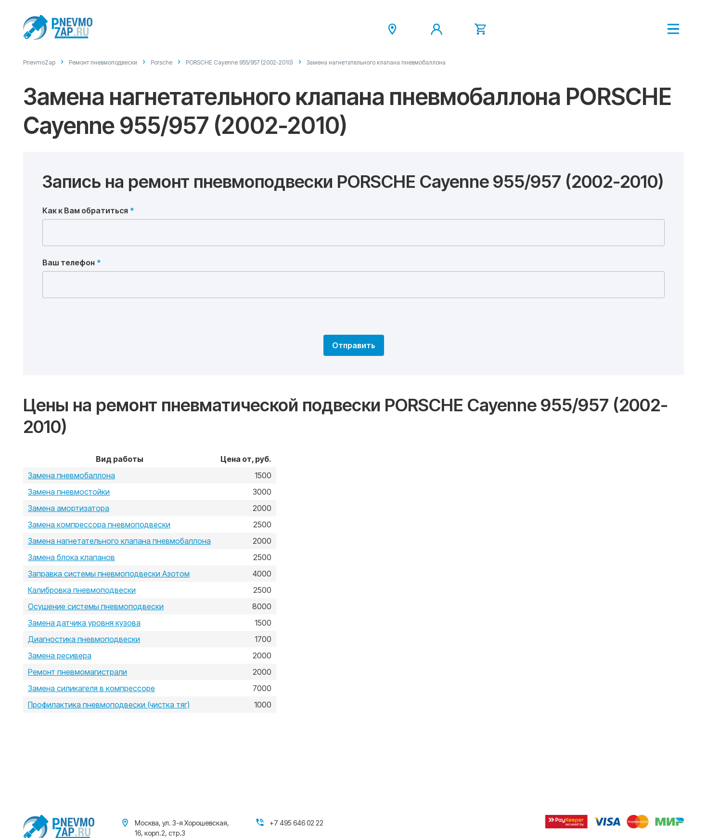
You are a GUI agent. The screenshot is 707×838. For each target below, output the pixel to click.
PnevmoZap (39, 62)
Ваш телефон (68, 262)
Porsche (161, 62)
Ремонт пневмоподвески (103, 62)
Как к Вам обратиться (85, 210)
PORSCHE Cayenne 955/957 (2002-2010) (239, 62)
